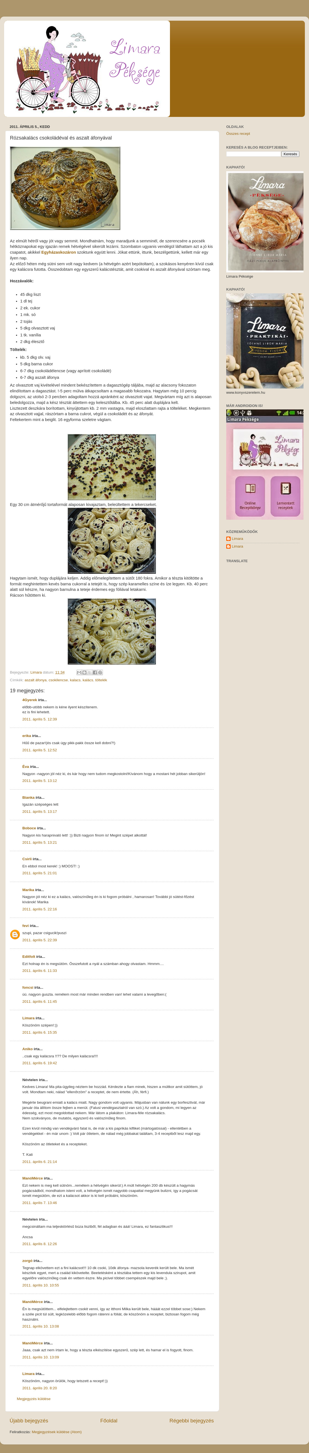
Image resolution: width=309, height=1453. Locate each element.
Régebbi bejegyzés (191, 1420)
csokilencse (58, 680)
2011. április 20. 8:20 (39, 1388)
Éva (25, 767)
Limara (28, 1018)
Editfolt (28, 957)
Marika (28, 890)
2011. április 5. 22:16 (39, 909)
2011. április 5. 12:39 (39, 719)
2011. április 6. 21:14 (39, 1162)
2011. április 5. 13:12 (39, 781)
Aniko (27, 1049)
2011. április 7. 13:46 (39, 1203)
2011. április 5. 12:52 (39, 750)
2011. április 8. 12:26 (39, 1244)
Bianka (28, 797)
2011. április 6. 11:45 (39, 1001)
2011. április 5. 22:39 (39, 940)
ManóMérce (32, 1178)
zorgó (27, 1261)
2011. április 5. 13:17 (39, 811)
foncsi (27, 987)
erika (26, 736)
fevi (25, 926)
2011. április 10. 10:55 (40, 1285)
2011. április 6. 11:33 (39, 971)
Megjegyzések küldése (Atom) (57, 1432)
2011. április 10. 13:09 (40, 1357)
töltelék (101, 680)
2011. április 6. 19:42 (39, 1063)
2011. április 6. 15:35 (39, 1032)
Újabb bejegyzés (29, 1420)
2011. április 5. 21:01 (39, 873)
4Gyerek (29, 700)
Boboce (29, 828)
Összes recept (238, 134)
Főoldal (109, 1420)
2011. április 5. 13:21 (39, 842)
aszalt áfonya (36, 680)
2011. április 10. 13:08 (40, 1326)
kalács (87, 680)
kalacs (75, 680)
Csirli (27, 859)
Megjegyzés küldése (33, 1399)
